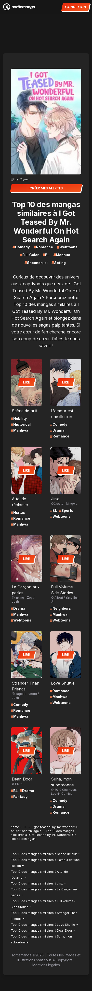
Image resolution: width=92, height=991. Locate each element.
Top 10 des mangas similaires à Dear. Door (41, 930)
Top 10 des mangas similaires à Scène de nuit (44, 854)
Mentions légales (46, 965)
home (15, 827)
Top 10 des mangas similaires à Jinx (37, 883)
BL (25, 827)
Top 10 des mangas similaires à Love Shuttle (43, 924)
